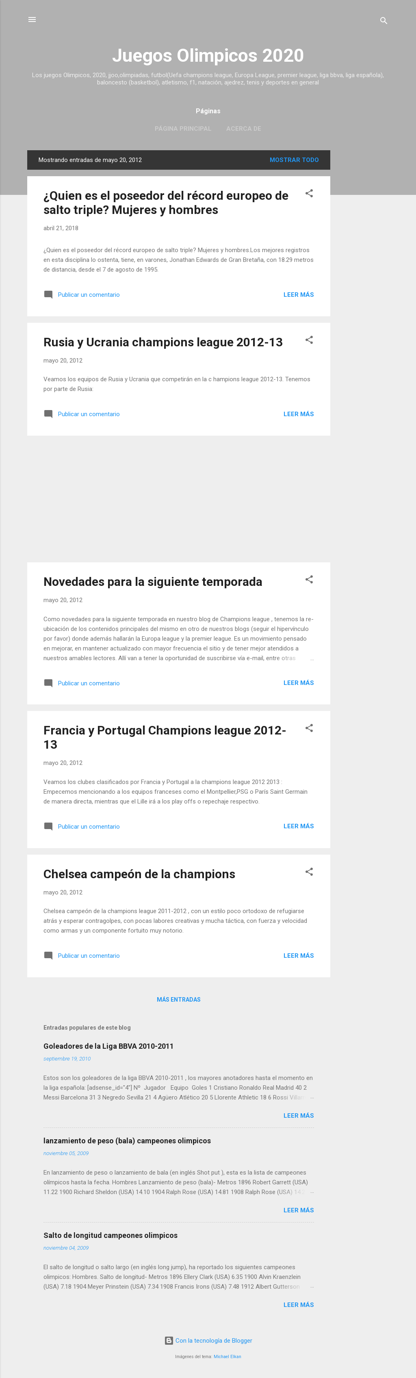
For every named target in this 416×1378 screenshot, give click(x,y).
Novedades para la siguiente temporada (152, 582)
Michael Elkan (227, 1356)
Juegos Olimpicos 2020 (208, 55)
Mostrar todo (294, 160)
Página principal (183, 128)
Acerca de (243, 128)
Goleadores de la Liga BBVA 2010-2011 (108, 1046)
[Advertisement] (363, 272)
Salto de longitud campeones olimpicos (110, 1235)
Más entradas (179, 999)
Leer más (299, 294)
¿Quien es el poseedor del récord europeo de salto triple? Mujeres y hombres (165, 202)
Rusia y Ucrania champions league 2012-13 (163, 342)
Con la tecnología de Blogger (208, 1340)
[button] (309, 194)
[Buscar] (384, 22)
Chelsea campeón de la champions (139, 874)
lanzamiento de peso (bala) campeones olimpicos (127, 1140)
